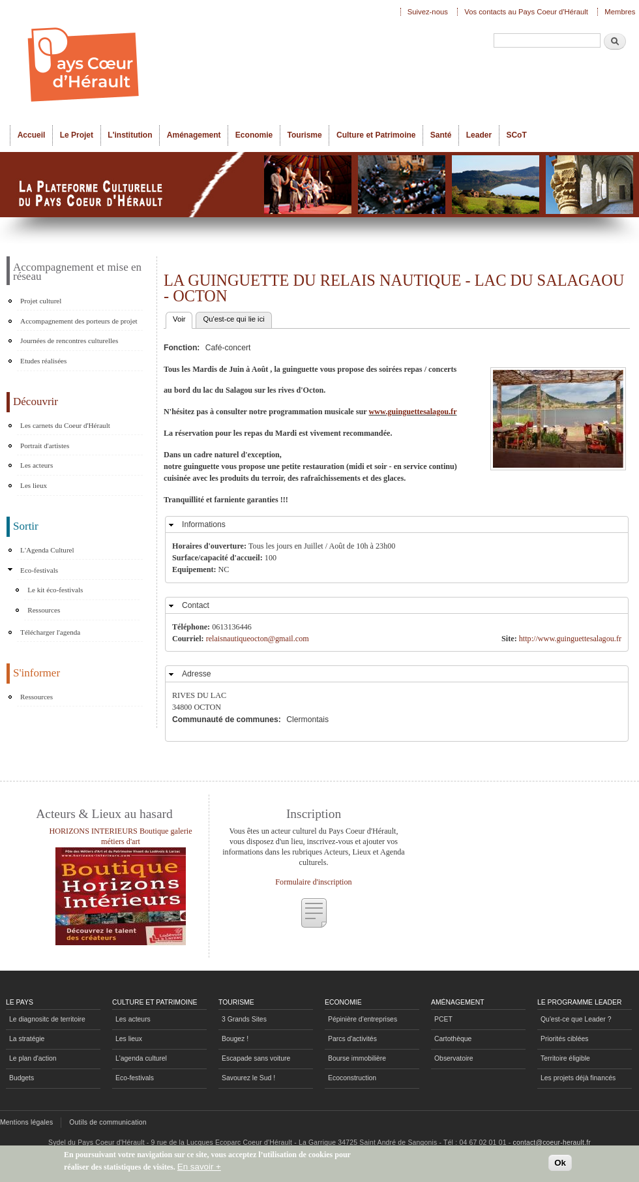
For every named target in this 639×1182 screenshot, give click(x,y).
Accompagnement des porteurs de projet (79, 321)
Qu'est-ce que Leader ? (576, 1019)
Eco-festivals (39, 570)
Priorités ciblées (564, 1038)
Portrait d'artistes (44, 445)
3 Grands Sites (244, 1019)
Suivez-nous (428, 12)
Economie (254, 135)
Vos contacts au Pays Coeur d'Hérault (526, 12)
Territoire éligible (565, 1058)
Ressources (43, 610)
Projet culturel (40, 301)
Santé (441, 135)
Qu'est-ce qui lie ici (233, 319)
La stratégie (26, 1038)
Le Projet (76, 135)
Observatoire (453, 1058)
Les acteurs (36, 465)
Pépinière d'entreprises (362, 1019)
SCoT (516, 135)
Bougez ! (235, 1038)
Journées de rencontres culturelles (69, 340)
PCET (443, 1019)
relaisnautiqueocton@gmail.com (257, 638)
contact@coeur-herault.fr (552, 1142)
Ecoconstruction (352, 1078)
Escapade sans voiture (256, 1058)
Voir (182, 317)
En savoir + (199, 1167)
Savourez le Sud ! (248, 1078)
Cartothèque (452, 1038)
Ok (560, 1163)
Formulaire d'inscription (313, 881)
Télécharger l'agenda (50, 632)
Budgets (21, 1078)
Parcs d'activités (352, 1038)
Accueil (32, 135)
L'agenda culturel (141, 1058)
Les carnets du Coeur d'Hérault (65, 425)
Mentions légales (26, 1122)
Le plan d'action (33, 1058)
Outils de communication (108, 1122)
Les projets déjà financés (578, 1078)
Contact (195, 605)
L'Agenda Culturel (47, 550)
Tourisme (305, 135)
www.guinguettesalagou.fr (412, 411)
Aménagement (194, 135)
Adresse (196, 673)
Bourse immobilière (357, 1058)
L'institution (130, 135)
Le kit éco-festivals (55, 590)
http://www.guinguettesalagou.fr (570, 638)
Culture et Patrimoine (376, 135)
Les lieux (33, 485)
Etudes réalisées (43, 361)
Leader (479, 135)
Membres (619, 12)
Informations (204, 524)
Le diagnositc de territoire (47, 1019)
